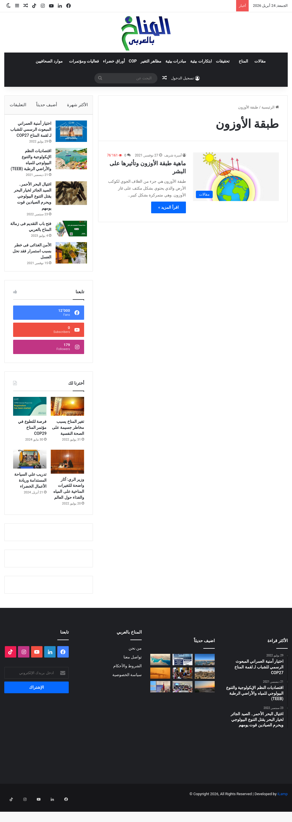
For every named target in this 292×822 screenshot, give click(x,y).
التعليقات (17, 104)
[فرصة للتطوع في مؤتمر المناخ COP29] (29, 424)
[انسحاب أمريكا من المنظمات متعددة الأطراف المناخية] (182, 690)
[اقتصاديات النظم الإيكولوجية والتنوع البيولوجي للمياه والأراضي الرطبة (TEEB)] (68, 167)
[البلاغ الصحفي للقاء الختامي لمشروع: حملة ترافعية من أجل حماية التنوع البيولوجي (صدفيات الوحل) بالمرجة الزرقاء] (182, 704)
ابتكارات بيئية (201, 61)
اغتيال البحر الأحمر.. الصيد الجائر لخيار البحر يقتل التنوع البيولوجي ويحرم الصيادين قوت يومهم (31, 211)
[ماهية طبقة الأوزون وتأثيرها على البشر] (236, 176)
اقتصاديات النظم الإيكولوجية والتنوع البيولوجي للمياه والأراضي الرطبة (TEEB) (33, 171)
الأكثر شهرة (77, 104)
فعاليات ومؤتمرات (84, 61)
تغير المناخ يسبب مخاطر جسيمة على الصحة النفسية (68, 445)
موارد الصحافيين (49, 61)
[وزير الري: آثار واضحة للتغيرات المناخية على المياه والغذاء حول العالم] (67, 479)
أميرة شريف (173, 155)
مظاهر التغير (151, 61)
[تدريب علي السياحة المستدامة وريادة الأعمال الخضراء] (29, 476)
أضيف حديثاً (46, 104)
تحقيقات (223, 61)
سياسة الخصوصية (127, 692)
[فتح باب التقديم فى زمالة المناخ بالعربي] (68, 243)
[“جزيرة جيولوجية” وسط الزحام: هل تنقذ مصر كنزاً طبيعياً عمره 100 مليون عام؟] (205, 690)
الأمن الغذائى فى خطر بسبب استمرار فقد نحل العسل (31, 266)
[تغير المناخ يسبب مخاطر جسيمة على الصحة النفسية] (67, 424)
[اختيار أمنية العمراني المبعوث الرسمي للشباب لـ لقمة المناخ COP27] (68, 134)
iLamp (282, 811)
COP (133, 61)
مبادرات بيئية (175, 61)
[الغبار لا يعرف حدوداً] (160, 690)
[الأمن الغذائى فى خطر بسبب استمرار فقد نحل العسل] (68, 267)
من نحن (135, 666)
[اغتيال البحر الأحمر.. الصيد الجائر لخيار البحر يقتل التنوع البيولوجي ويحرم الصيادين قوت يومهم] (68, 208)
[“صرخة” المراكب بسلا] (205, 677)
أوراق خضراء (114, 61)
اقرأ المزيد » (168, 207)
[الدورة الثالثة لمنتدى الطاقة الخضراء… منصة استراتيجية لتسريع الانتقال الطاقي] (182, 677)
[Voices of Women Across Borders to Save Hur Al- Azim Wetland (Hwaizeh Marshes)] (205, 704)
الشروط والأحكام (127, 683)
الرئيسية (270, 107)
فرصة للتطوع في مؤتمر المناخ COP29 (32, 445)
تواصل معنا (132, 674)
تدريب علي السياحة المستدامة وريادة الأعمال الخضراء (30, 498)
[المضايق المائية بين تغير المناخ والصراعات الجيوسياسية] (160, 677)
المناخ (243, 61)
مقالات (260, 61)
